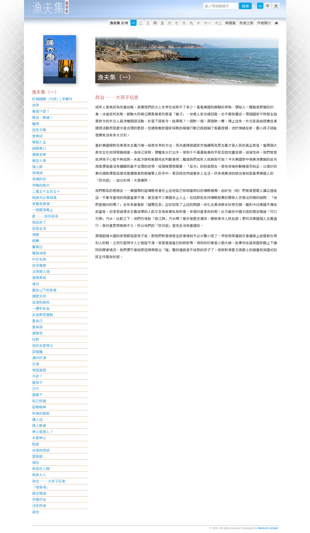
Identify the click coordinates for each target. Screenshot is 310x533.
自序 (35, 105)
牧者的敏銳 (41, 413)
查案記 (37, 135)
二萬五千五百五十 (46, 191)
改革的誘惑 (41, 450)
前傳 (119, 22)
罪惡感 (37, 456)
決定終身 (39, 505)
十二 (218, 22)
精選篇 (230, 22)
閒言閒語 (39, 493)
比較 (35, 339)
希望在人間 (41, 468)
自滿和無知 (41, 302)
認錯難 (37, 351)
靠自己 (37, 320)
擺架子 (37, 382)
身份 (35, 283)
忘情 (35, 363)
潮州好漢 (39, 357)
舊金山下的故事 (44, 290)
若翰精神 (39, 406)
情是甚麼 (39, 370)
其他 (35, 511)
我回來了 (39, 222)
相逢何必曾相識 (44, 197)
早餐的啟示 (41, 185)
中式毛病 (39, 259)
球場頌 (37, 172)
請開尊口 (39, 148)
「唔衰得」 (41, 487)
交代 (35, 388)
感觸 (35, 240)
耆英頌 (37, 326)
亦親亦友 (39, 499)
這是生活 (39, 228)
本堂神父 (39, 437)
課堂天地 (39, 296)
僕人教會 (39, 425)
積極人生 (39, 142)
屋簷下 (37, 394)
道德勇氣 (39, 277)
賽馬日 (37, 246)
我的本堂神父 (42, 345)
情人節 (37, 166)
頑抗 (35, 462)
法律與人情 (41, 271)
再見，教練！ (42, 117)
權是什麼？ (41, 111)
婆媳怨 (37, 333)
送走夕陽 (39, 129)
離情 (35, 123)
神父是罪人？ (42, 431)
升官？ (37, 376)
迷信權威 (39, 265)
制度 (35, 444)
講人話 (37, 419)
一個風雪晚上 (42, 209)
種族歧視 (39, 253)
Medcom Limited (268, 528)
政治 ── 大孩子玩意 (48, 481)
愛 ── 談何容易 (45, 216)
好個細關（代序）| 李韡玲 (52, 98)
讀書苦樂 (39, 154)
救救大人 (39, 474)
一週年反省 (41, 308)
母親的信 (39, 178)
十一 (207, 22)
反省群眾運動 (42, 314)
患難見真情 (41, 203)
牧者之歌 (246, 22)
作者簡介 (264, 22)
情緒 (35, 234)
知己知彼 (39, 400)
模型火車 (39, 160)
